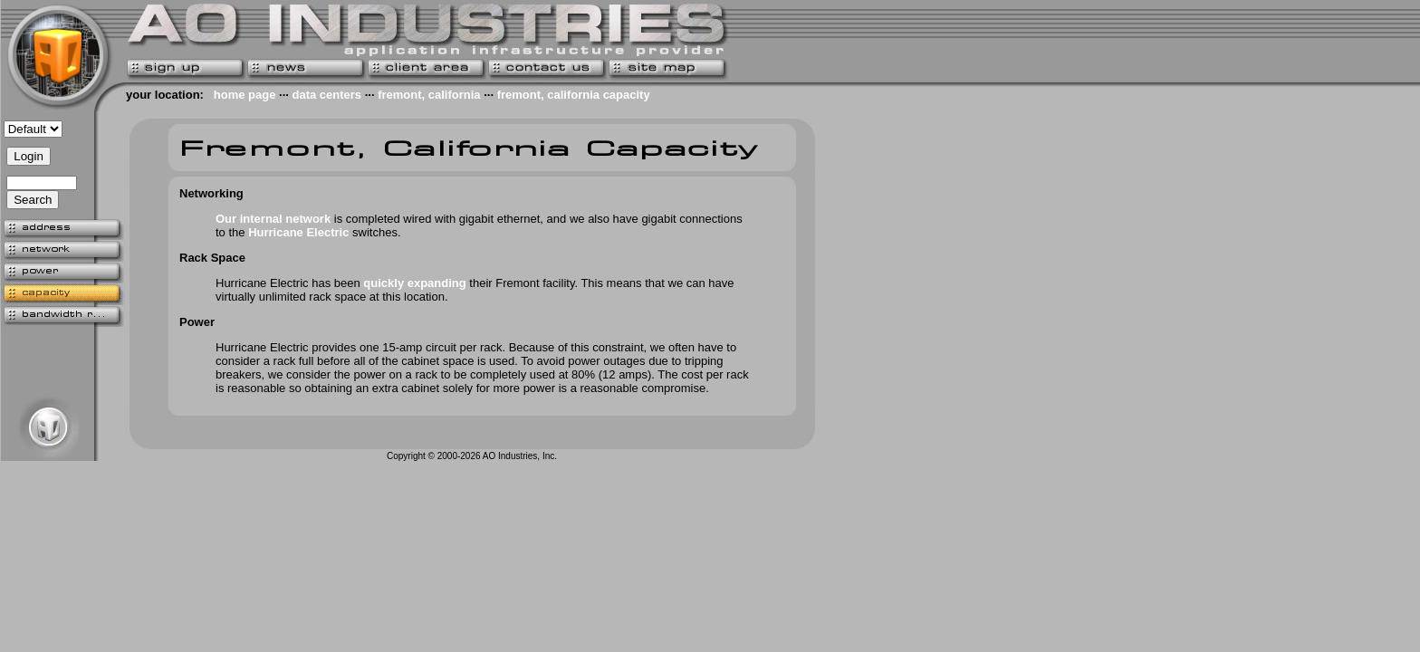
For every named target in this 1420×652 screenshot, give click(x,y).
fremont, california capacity (573, 94)
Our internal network (273, 218)
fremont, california (429, 94)
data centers (326, 94)
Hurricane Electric (298, 232)
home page (245, 94)
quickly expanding (414, 283)
